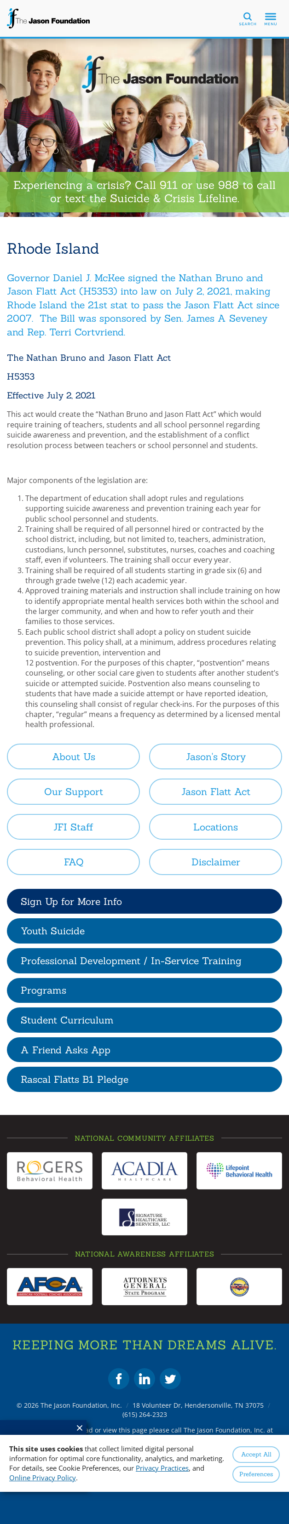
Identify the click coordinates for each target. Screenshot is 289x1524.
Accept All (256, 1454)
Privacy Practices (162, 1468)
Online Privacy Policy (42, 1477)
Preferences (256, 1474)
